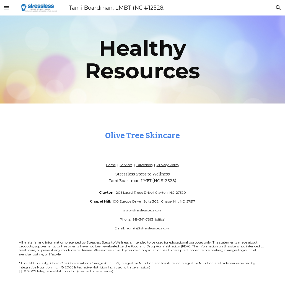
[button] (6, 7)
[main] (142, 59)
